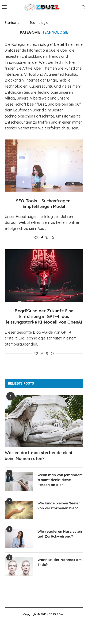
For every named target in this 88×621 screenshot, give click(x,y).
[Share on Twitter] (47, 238)
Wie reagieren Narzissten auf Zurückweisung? (60, 534)
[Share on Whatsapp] (52, 238)
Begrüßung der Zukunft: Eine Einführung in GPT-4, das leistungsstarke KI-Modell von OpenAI (44, 316)
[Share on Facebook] (42, 238)
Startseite (12, 23)
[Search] (83, 7)
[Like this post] (36, 238)
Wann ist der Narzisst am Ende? (60, 562)
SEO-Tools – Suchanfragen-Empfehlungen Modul (44, 203)
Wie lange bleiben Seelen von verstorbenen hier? (59, 505)
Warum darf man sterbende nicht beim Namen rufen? (39, 455)
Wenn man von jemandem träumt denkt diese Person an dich (60, 480)
